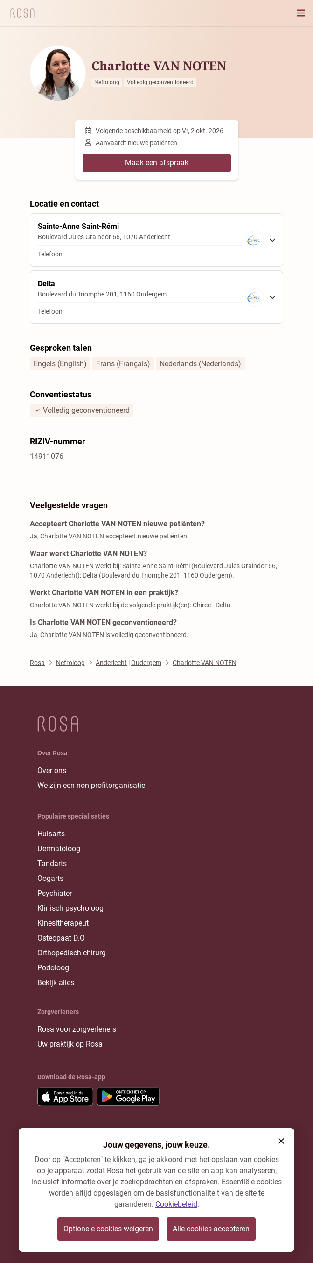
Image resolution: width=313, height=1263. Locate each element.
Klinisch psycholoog (70, 908)
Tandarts (52, 863)
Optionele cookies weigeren (108, 1228)
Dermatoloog (58, 848)
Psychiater (54, 893)
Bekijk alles (55, 982)
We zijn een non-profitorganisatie (91, 785)
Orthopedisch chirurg (71, 952)
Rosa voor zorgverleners (76, 1029)
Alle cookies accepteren (211, 1228)
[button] (281, 1141)
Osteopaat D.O (61, 938)
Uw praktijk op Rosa (70, 1044)
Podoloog (53, 967)
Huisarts (51, 833)
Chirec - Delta (211, 605)
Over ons (51, 770)
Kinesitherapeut (63, 923)
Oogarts (50, 878)
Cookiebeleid (176, 1204)
